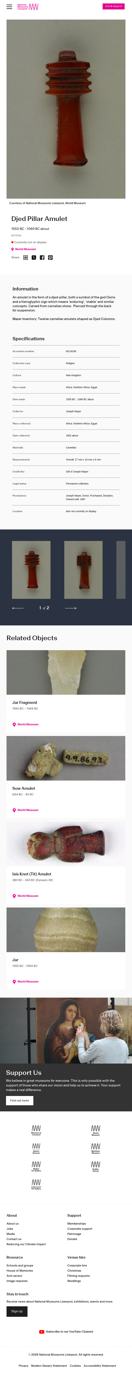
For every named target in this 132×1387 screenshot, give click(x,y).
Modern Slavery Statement (49, 1365)
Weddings (74, 1281)
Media (11, 1234)
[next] (71, 608)
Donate (72, 1239)
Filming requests (78, 1275)
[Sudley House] (95, 1167)
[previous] (18, 608)
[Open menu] (9, 7)
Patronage (74, 1234)
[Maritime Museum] (95, 1149)
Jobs (10, 1229)
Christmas (74, 1270)
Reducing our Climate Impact (26, 1244)
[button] (31, 571)
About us (13, 1223)
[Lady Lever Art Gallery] (36, 1185)
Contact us (14, 1239)
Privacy (23, 1365)
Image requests (17, 1281)
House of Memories (20, 1270)
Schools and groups (20, 1265)
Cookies (75, 1365)
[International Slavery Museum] (36, 1149)
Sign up (17, 1311)
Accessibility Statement (100, 1365)
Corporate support (79, 1229)
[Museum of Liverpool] (36, 1131)
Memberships (76, 1223)
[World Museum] (95, 1131)
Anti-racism (14, 1275)
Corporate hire (77, 1265)
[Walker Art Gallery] (36, 1167)
